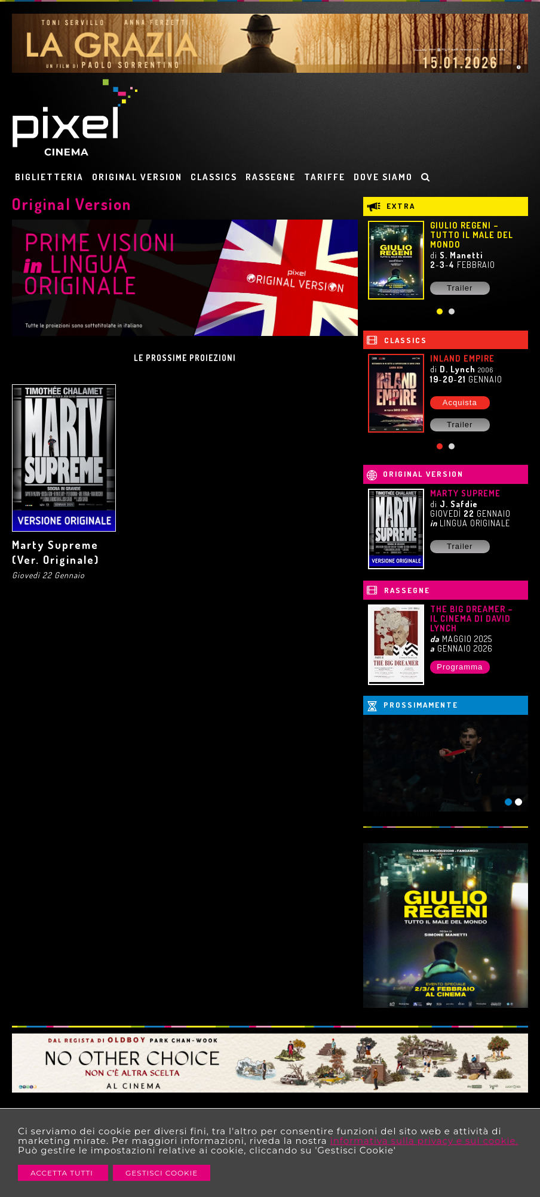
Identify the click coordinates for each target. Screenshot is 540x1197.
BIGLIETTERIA (49, 177)
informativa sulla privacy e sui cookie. (424, 1140)
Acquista (460, 402)
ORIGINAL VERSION (137, 177)
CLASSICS (214, 177)
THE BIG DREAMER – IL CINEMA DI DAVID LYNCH (471, 618)
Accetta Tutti (63, 1172)
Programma (460, 666)
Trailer (460, 287)
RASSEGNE (271, 177)
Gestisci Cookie (161, 1172)
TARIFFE (324, 177)
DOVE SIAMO (383, 177)
